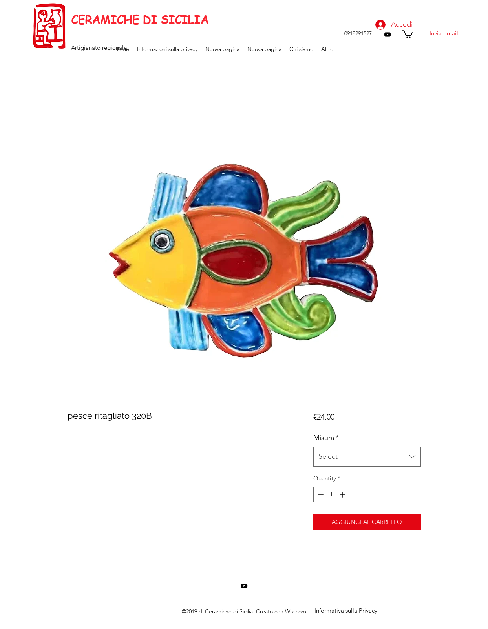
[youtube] (387, 34)
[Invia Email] (443, 33)
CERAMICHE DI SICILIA (139, 19)
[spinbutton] (331, 494)
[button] (407, 33)
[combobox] (366, 457)
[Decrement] (319, 494)
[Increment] (343, 494)
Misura (326, 437)
